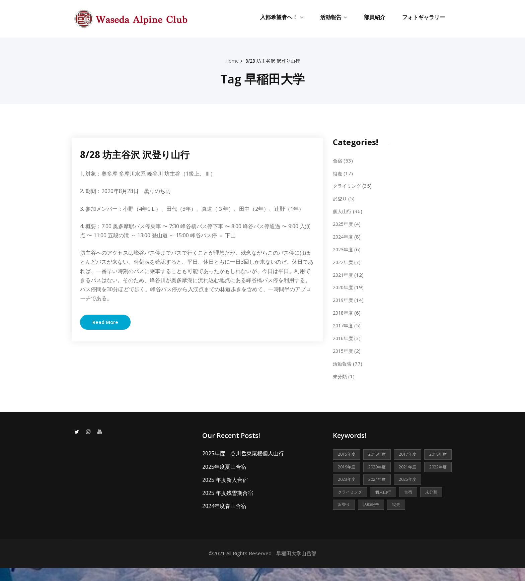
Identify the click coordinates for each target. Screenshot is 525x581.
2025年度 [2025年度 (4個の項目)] (380, 491)
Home (230, 60)
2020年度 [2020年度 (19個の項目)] (412, 465)
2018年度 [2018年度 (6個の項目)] (347, 465)
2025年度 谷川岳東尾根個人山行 (243, 451)
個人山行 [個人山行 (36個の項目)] (346, 504)
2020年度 (344, 285)
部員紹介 (374, 17)
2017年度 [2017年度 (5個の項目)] (412, 452)
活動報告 (333, 17)
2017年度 (344, 323)
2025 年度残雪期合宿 (227, 490)
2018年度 (344, 311)
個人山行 (343, 210)
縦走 (338, 173)
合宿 (338, 160)
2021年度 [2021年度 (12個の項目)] (347, 478)
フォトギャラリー (423, 17)
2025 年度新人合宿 (225, 477)
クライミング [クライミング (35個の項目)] (416, 491)
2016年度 (344, 336)
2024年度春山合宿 (224, 503)
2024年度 (344, 235)
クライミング (348, 185)
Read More (105, 322)
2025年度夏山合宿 (224, 464)
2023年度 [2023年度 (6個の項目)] (412, 478)
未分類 (340, 374)
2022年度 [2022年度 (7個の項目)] (380, 478)
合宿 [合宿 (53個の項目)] (372, 504)
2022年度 (344, 260)
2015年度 (344, 348)
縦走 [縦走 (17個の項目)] (372, 517)
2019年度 (344, 298)
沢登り (340, 198)
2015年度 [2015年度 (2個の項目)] (347, 452)
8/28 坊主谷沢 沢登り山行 (273, 60)
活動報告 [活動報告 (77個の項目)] (346, 517)
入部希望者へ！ (281, 17)
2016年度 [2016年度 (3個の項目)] (380, 452)
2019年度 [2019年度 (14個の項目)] (380, 465)
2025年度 (344, 223)
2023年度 (344, 248)
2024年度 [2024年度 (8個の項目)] (347, 491)
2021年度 (344, 273)
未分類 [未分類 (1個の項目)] (396, 504)
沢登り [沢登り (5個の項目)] (422, 504)
